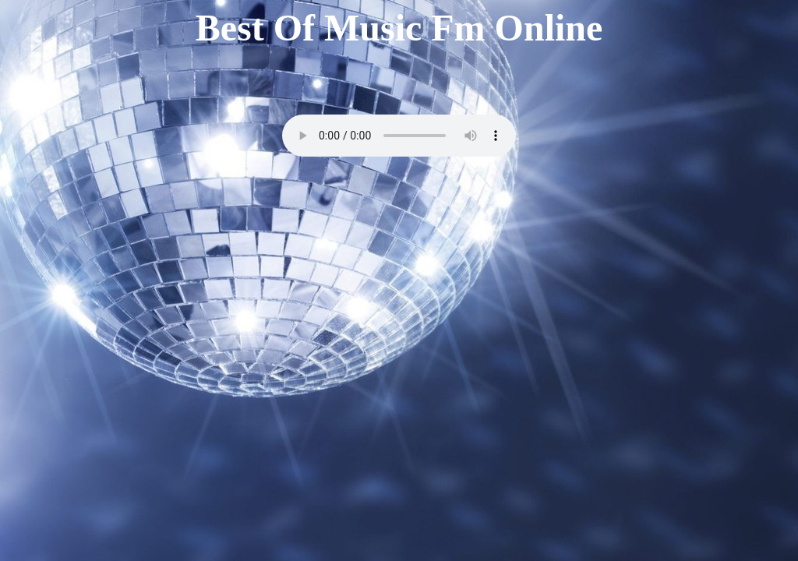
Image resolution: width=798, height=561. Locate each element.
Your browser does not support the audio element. (399, 136)
